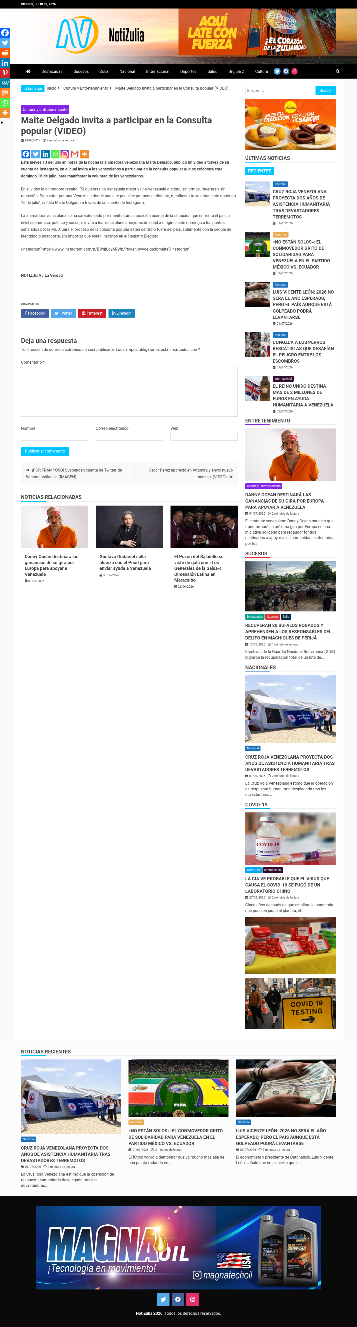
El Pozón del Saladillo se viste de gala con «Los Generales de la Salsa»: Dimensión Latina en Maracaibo (199, 568)
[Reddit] (5, 53)
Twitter (63, 313)
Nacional (127, 71)
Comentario (32, 362)
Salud (213, 71)
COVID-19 (256, 805)
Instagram (192, 1299)
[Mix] (5, 93)
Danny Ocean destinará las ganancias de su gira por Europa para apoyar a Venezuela (284, 501)
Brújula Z (236, 71)
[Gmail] (74, 154)
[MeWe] (5, 83)
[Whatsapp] (55, 154)
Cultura (261, 71)
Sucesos (81, 71)
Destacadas (52, 71)
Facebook (35, 313)
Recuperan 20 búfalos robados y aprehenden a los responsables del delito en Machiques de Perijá (288, 631)
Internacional (158, 71)
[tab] (259, 171)
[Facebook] (26, 154)
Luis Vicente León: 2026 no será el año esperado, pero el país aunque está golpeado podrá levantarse (303, 304)
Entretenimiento (267, 421)
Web (174, 428)
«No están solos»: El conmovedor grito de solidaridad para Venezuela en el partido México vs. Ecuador (301, 254)
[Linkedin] (45, 154)
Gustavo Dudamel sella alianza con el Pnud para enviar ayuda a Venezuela (125, 562)
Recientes (260, 170)
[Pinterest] (5, 73)
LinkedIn (122, 313)
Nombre (28, 428)
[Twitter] (35, 154)
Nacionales (260, 668)
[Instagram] (64, 154)
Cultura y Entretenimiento (45, 109)
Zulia (104, 71)
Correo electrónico (112, 428)
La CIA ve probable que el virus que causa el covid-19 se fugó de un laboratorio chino (287, 885)
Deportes (188, 71)
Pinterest (92, 313)
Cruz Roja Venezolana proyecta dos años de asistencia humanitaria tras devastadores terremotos (301, 204)
